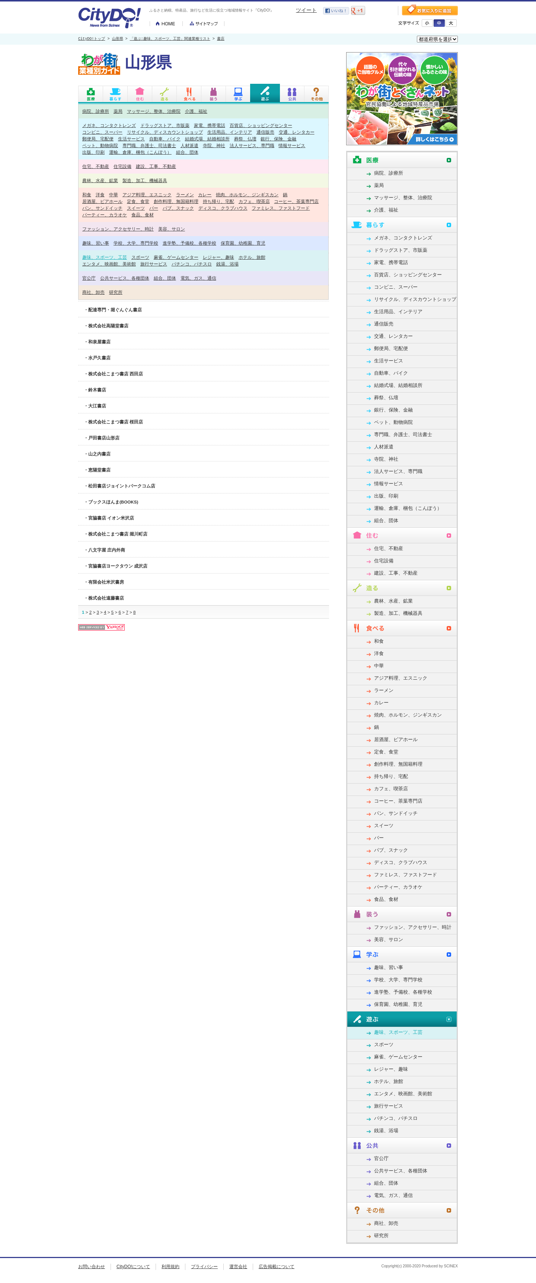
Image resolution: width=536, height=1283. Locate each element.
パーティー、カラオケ (104, 214)
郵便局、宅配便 (98, 138)
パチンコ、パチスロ (192, 263)
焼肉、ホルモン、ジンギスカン (247, 194)
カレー (204, 194)
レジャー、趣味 (218, 257)
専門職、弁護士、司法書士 (149, 145)
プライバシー (204, 1266)
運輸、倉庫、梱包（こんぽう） (140, 152)
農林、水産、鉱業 (100, 180)
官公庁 (89, 278)
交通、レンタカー (297, 132)
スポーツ (140, 257)
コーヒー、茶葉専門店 (296, 201)
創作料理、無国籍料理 (176, 201)
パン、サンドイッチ (102, 208)
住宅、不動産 (95, 166)
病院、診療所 (95, 111)
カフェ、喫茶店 (254, 201)
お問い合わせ (91, 1266)
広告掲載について (276, 1266)
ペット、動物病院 (100, 145)
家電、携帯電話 (209, 125)
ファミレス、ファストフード (281, 208)
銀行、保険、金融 (278, 138)
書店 (220, 39)
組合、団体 (187, 152)
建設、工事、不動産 (156, 166)
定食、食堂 (138, 201)
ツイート (306, 10)
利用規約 (170, 1266)
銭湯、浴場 (227, 263)
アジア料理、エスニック (147, 194)
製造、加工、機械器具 (144, 180)
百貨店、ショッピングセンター (261, 125)
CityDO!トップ (91, 39)
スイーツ (136, 208)
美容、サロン (171, 228)
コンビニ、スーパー (102, 132)
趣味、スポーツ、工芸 (104, 257)
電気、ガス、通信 (198, 278)
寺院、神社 (214, 145)
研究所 (115, 292)
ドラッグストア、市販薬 (164, 125)
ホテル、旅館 (252, 257)
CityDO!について (133, 1266)
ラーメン (185, 194)
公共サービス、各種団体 (124, 278)
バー (153, 208)
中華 (113, 194)
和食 (86, 194)
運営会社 (238, 1266)
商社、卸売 (93, 292)
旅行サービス (153, 263)
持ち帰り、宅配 (218, 201)
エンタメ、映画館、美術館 (109, 263)
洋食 (100, 194)
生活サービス (131, 138)
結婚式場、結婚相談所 (207, 138)
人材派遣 (189, 145)
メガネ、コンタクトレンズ (109, 125)
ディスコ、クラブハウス (223, 208)
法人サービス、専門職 (252, 145)
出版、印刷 (93, 152)
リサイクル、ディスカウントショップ (165, 132)
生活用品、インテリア (229, 132)
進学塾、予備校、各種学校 (189, 243)
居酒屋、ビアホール (102, 201)
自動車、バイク (165, 138)
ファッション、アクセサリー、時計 (118, 228)
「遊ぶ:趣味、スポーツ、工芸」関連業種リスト (170, 39)
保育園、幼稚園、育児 (243, 243)
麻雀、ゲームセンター (176, 257)
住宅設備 (122, 166)
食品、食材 (142, 214)
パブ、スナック (178, 208)
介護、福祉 (196, 111)
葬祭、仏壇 (245, 138)
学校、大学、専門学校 (136, 243)
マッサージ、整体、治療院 (154, 111)
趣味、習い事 (95, 243)
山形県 (117, 39)
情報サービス (291, 145)
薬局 (118, 111)
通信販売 (265, 132)
